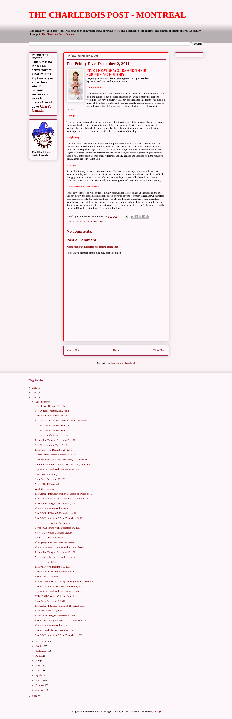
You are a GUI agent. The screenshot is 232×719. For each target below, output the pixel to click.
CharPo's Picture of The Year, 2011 (52, 415)
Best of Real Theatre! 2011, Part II (52, 406)
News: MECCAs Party (46, 474)
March (38, 680)
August (39, 655)
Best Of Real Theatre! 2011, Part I (52, 410)
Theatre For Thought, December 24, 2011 (55, 440)
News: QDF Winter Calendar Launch (53, 532)
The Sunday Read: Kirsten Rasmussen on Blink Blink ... (63, 498)
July (37, 660)
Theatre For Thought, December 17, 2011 (55, 503)
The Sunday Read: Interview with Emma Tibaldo (59, 547)
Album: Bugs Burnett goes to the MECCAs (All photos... (63, 464)
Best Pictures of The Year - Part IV (52, 425)
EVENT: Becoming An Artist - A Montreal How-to (60, 620)
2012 (35, 392)
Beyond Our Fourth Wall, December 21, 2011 (57, 469)
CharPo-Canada (42, 108)
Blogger (158, 711)
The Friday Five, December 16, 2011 (53, 508)
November (41, 641)
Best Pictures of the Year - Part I (51, 445)
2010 (35, 696)
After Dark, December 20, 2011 (51, 479)
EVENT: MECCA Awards (48, 576)
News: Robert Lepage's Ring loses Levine (56, 557)
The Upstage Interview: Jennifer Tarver (54, 542)
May (38, 670)
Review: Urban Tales (45, 562)
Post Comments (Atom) (123, 362)
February (40, 685)
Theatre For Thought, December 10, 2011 (55, 552)
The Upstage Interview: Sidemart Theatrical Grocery (61, 605)
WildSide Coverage (44, 488)
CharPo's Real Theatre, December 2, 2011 (56, 630)
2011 (35, 397)
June (38, 665)
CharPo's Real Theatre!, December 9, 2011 (56, 571)
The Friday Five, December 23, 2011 (53, 449)
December (40, 401)
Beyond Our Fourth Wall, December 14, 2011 (57, 527)
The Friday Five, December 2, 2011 (52, 625)
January (39, 689)
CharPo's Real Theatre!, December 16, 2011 (57, 513)
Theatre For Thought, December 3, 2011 (55, 615)
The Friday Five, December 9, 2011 (52, 566)
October (39, 646)
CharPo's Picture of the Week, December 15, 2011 (60, 518)
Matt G (103, 221)
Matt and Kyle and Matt (86, 221)
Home (116, 350)
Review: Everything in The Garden (52, 522)
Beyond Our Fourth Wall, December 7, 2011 (57, 591)
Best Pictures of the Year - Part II (51, 435)
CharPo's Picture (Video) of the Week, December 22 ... (62, 459)
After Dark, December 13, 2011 (51, 537)
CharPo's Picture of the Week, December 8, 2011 (59, 586)
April (38, 675)
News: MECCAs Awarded (48, 483)
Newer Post (73, 350)
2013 (35, 387)
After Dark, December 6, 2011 (50, 601)
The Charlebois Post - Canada (58, 34)
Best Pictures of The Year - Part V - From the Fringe (61, 420)
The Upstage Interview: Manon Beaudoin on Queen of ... (63, 493)
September (41, 650)
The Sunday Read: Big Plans (49, 610)
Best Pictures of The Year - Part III (52, 430)
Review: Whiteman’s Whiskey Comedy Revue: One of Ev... (65, 581)
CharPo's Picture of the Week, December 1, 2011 (59, 635)
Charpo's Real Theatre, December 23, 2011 (56, 454)
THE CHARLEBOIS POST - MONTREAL (107, 15)
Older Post (159, 350)
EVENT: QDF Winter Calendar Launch (54, 596)
